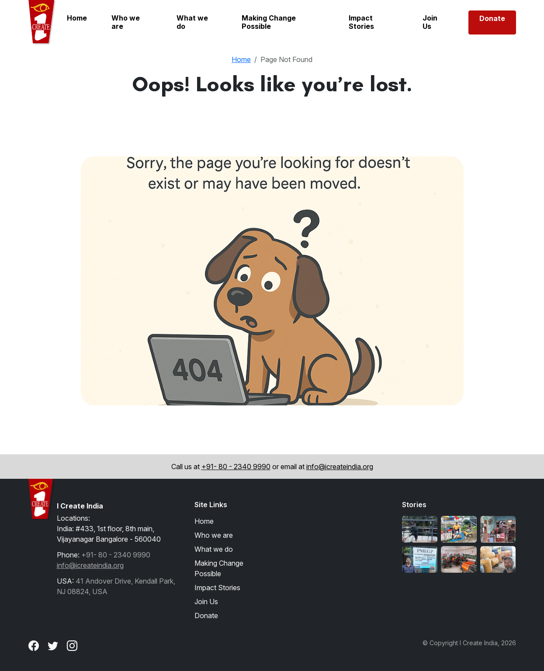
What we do (192, 22)
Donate (492, 18)
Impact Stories (361, 22)
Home (77, 18)
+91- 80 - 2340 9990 (235, 466)
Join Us (430, 22)
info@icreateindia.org (339, 466)
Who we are (125, 22)
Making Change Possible (269, 22)
